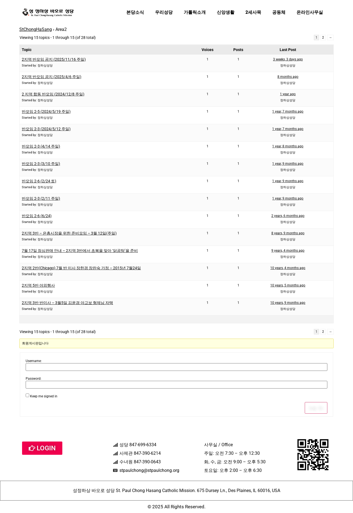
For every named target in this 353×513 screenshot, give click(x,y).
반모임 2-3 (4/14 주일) (41, 146)
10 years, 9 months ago (287, 303)
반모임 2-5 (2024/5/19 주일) (46, 111)
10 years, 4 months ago (287, 268)
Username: (34, 361)
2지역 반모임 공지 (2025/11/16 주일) (54, 59)
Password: (33, 378)
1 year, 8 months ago (287, 146)
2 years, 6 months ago (287, 216)
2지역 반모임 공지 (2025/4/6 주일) (51, 77)
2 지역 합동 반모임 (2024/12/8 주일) (53, 94)
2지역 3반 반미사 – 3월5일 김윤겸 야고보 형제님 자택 (67, 303)
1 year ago (288, 94)
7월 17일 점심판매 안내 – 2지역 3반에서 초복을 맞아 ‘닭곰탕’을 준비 (80, 250)
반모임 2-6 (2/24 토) (39, 181)
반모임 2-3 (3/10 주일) (41, 163)
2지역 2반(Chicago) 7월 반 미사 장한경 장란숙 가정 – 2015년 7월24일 (81, 268)
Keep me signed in (43, 396)
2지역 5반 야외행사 (38, 285)
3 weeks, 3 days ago (288, 59)
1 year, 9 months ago (287, 164)
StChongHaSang (35, 29)
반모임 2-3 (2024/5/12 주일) (46, 129)
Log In (316, 408)
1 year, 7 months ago (287, 111)
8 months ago (287, 77)
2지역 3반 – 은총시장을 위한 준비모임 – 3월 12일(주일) (69, 233)
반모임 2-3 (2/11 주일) (41, 198)
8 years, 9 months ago (287, 233)
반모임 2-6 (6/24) (37, 216)
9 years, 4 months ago (287, 250)
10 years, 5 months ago (287, 285)
